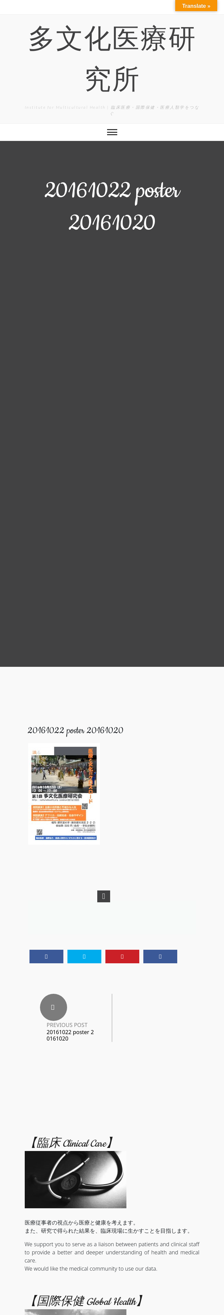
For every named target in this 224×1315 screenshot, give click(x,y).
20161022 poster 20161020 (70, 1035)
